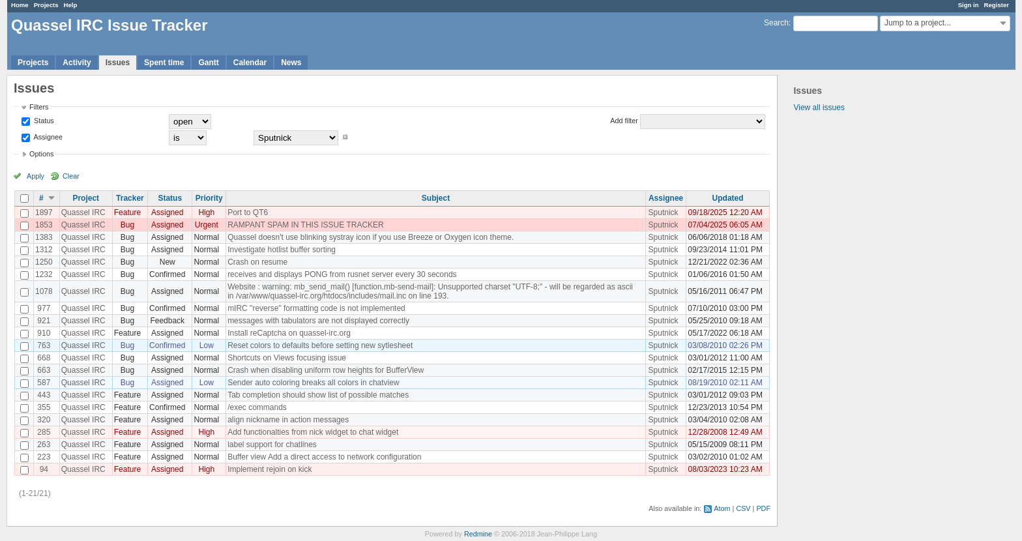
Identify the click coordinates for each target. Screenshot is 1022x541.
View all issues (818, 107)
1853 (44, 224)
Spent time (164, 62)
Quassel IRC (83, 212)
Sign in (968, 4)
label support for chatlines (272, 444)
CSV (743, 508)
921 (43, 320)
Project (85, 198)
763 (43, 345)
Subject (436, 198)
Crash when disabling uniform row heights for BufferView (325, 370)
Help (71, 4)
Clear (71, 176)
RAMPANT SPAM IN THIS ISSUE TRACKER (305, 224)
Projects (46, 4)
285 (43, 432)
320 (43, 419)
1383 (44, 237)
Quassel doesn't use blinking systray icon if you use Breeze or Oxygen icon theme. (370, 237)
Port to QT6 (247, 212)
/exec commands (257, 407)
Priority (209, 198)
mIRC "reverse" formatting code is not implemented (316, 308)
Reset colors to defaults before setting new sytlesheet (320, 345)
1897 (44, 212)
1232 (44, 274)
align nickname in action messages (288, 419)
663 (43, 370)
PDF (763, 508)
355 (43, 407)
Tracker (130, 198)
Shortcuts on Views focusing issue (286, 357)
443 (43, 395)
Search (776, 22)
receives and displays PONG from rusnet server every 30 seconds (341, 274)
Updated (728, 198)
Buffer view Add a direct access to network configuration (324, 456)
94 (44, 469)
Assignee (47, 137)
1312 (44, 249)
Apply (35, 176)
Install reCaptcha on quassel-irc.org (289, 333)
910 (43, 333)
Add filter (624, 120)
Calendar (250, 62)
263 (43, 444)
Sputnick (664, 212)
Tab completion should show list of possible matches (318, 395)
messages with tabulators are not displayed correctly (318, 320)
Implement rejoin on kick (269, 469)
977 (43, 308)
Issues (118, 62)
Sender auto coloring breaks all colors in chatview (313, 382)
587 (43, 382)
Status (43, 120)
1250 (44, 262)
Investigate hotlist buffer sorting (281, 249)
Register (996, 4)
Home (20, 4)
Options (41, 154)
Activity (77, 62)
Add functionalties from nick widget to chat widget (312, 432)
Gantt (208, 62)
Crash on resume (257, 262)
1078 (44, 291)
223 (43, 456)
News (291, 62)
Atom (722, 508)
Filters (38, 107)
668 (43, 357)
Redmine (478, 534)
